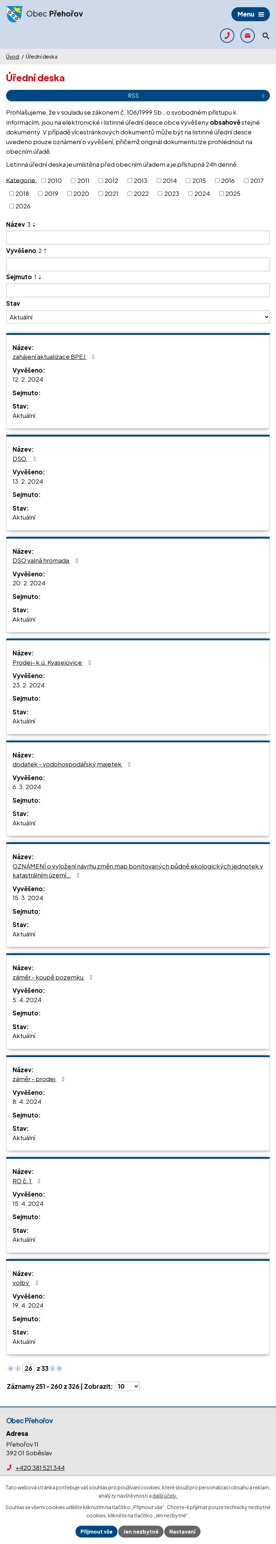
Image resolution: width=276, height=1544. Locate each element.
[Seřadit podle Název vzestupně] (34, 223)
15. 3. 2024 (28, 898)
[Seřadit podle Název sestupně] (34, 226)
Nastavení (182, 1531)
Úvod (12, 56)
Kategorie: (21, 180)
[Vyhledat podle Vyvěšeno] (138, 264)
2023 (171, 193)
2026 (23, 206)
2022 (141, 193)
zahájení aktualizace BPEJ (55, 356)
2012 (111, 180)
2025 (232, 193)
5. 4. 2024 (27, 1000)
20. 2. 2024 (29, 583)
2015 (199, 180)
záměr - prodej (40, 1079)
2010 (54, 180)
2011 (83, 180)
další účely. (165, 1495)
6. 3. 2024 (27, 787)
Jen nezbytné (140, 1531)
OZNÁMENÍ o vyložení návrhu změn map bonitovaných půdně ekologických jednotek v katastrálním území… (138, 870)
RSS (197, 95)
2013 (140, 180)
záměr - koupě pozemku (54, 977)
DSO (25, 458)
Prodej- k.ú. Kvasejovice (53, 662)
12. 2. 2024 (28, 379)
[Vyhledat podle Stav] (138, 316)
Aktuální (24, 415)
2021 (111, 193)
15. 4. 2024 (28, 1203)
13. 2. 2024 (28, 481)
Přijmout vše (96, 1531)
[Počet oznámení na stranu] (127, 1386)
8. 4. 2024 (27, 1101)
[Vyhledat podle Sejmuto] (138, 290)
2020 (81, 193)
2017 (257, 180)
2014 (170, 180)
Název (18, 224)
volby (27, 1282)
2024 (202, 193)
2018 (22, 193)
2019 (51, 193)
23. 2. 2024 (29, 685)
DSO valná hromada (47, 560)
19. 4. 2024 (28, 1305)
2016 (228, 180)
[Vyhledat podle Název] (138, 237)
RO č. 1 (28, 1181)
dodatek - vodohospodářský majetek (73, 764)
